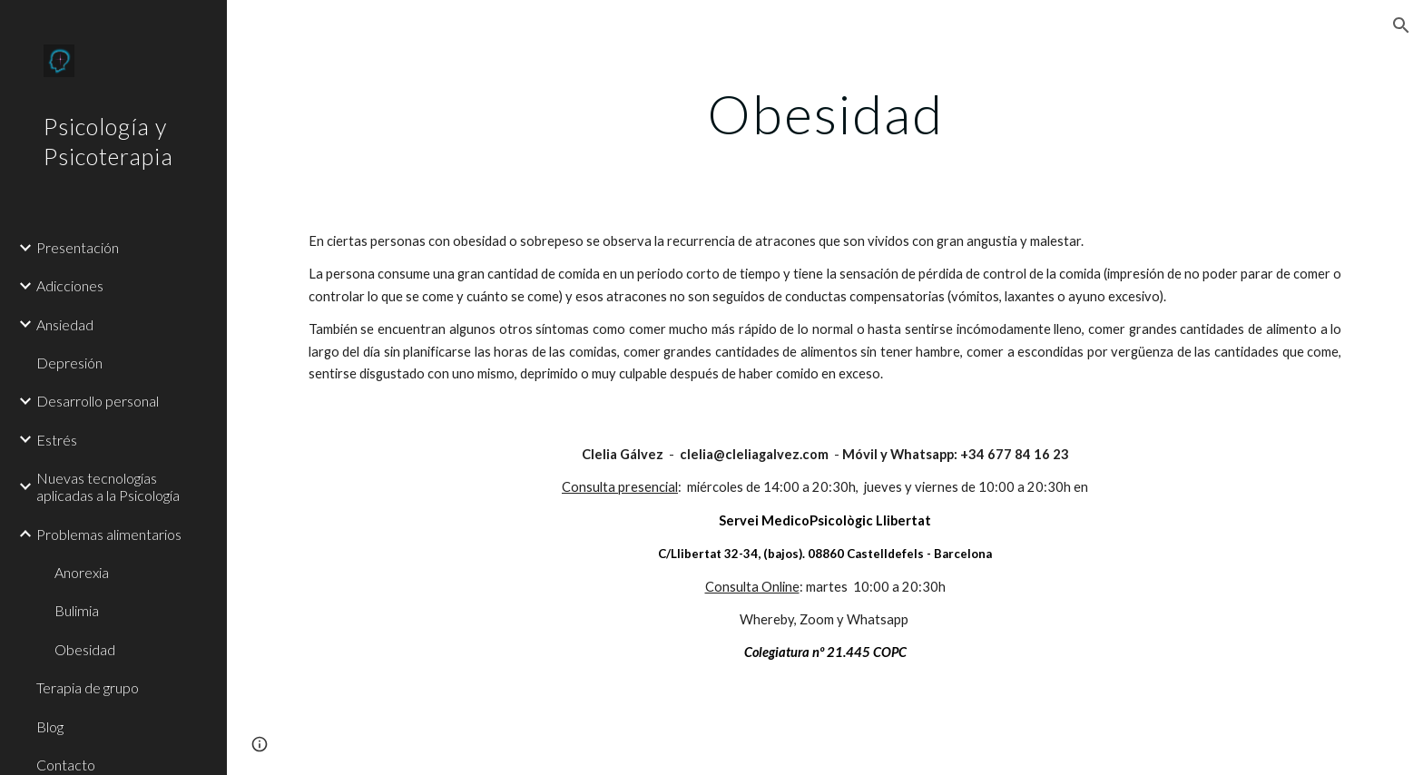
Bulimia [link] (76, 610)
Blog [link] (50, 726)
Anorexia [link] (81, 572)
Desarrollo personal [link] (97, 400)
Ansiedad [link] (64, 324)
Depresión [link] (69, 362)
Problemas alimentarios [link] (109, 534)
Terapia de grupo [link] (87, 687)
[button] (1401, 25)
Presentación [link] (77, 247)
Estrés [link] (56, 439)
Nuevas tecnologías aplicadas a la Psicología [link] (108, 486)
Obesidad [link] (84, 649)
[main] (825, 113)
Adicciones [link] (69, 285)
